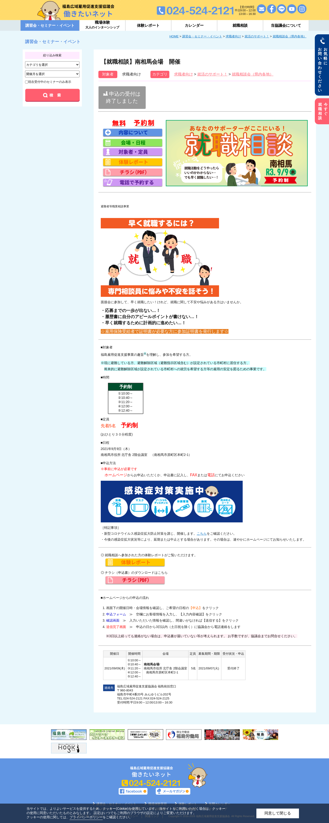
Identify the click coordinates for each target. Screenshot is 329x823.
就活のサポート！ (257, 36)
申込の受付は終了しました (122, 97)
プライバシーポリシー (86, 817)
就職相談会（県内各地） (290, 36)
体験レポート (148, 25)
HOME (174, 36)
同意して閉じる (277, 813)
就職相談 (240, 25)
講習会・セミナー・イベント (202, 36)
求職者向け (233, 36)
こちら (202, 533)
